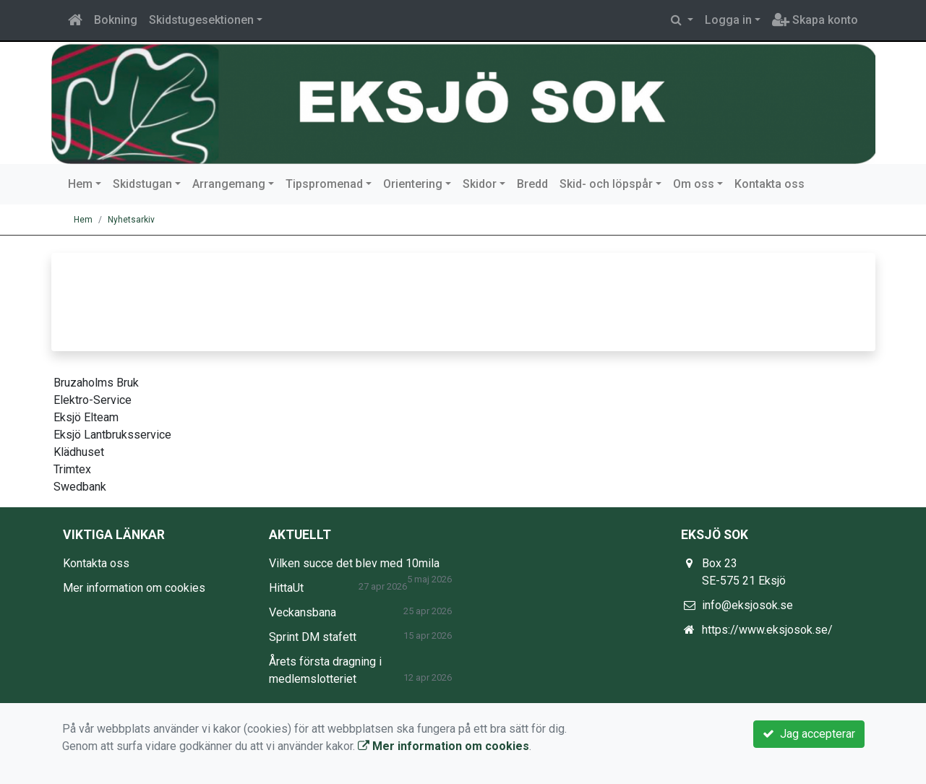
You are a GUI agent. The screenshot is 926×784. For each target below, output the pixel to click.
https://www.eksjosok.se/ (767, 630)
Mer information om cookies (134, 588)
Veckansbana (302, 612)
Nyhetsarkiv (131, 220)
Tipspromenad (324, 184)
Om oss (693, 184)
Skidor (480, 184)
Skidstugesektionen (201, 20)
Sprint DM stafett (312, 637)
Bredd (532, 184)
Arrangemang (228, 184)
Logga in (728, 20)
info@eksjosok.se (747, 605)
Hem (80, 184)
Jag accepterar (809, 734)
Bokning (115, 20)
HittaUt (286, 588)
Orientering (412, 184)
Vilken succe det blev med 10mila (354, 563)
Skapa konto (815, 20)
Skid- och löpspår (606, 184)
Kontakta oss (769, 184)
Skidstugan (142, 184)
